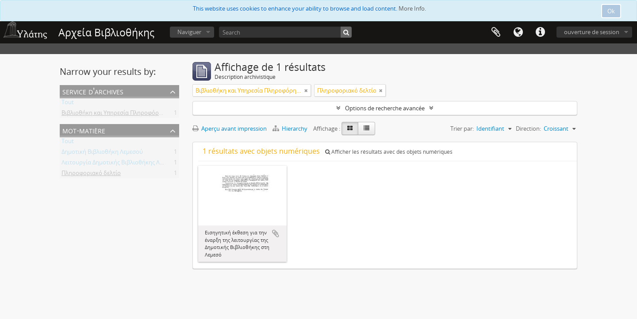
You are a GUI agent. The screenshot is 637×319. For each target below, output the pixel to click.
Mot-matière (83, 130)
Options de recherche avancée (385, 108)
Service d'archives (92, 91)
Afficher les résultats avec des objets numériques (389, 152)
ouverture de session (591, 32)
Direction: (528, 128)
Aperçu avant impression (229, 128)
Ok (611, 11)
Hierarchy (290, 128)
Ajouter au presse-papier (275, 233)
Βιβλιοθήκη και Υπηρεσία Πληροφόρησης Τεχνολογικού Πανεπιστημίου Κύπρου (168, 114)
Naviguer (189, 32)
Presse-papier (496, 32)
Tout (67, 104)
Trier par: (462, 128)
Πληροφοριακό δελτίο (91, 175)
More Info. (412, 8)
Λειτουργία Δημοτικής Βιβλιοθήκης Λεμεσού (120, 164)
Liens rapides (540, 32)
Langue (518, 32)
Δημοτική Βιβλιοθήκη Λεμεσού (102, 153)
